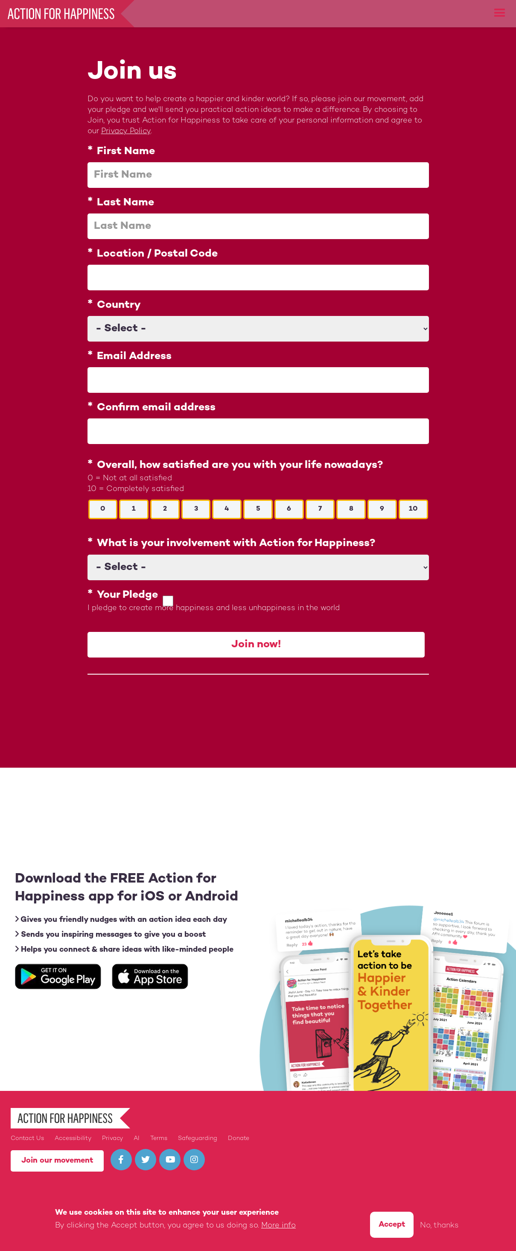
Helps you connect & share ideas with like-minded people (124, 949)
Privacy (112, 1138)
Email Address (134, 356)
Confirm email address (156, 407)
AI (137, 1138)
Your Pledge (127, 595)
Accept (392, 1225)
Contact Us (27, 1138)
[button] (500, 13)
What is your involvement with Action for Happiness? (236, 544)
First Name (126, 151)
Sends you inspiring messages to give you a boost (110, 934)
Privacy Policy (126, 131)
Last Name (125, 202)
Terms (158, 1138)
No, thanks (439, 1226)
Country (119, 305)
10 (413, 509)
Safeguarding (197, 1138)
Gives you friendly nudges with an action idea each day (121, 919)
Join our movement (57, 1161)
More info (278, 1226)
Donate (238, 1138)
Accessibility (73, 1138)
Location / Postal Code (157, 254)
